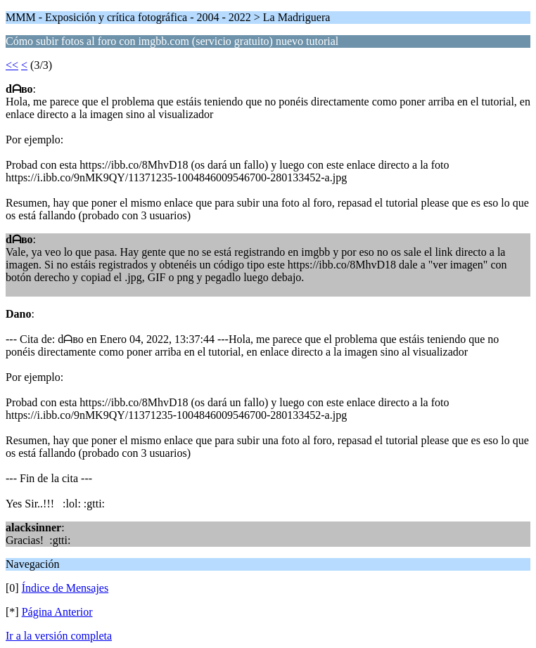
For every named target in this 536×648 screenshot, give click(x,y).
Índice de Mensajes (65, 588)
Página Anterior (57, 612)
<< (12, 65)
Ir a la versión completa (59, 636)
